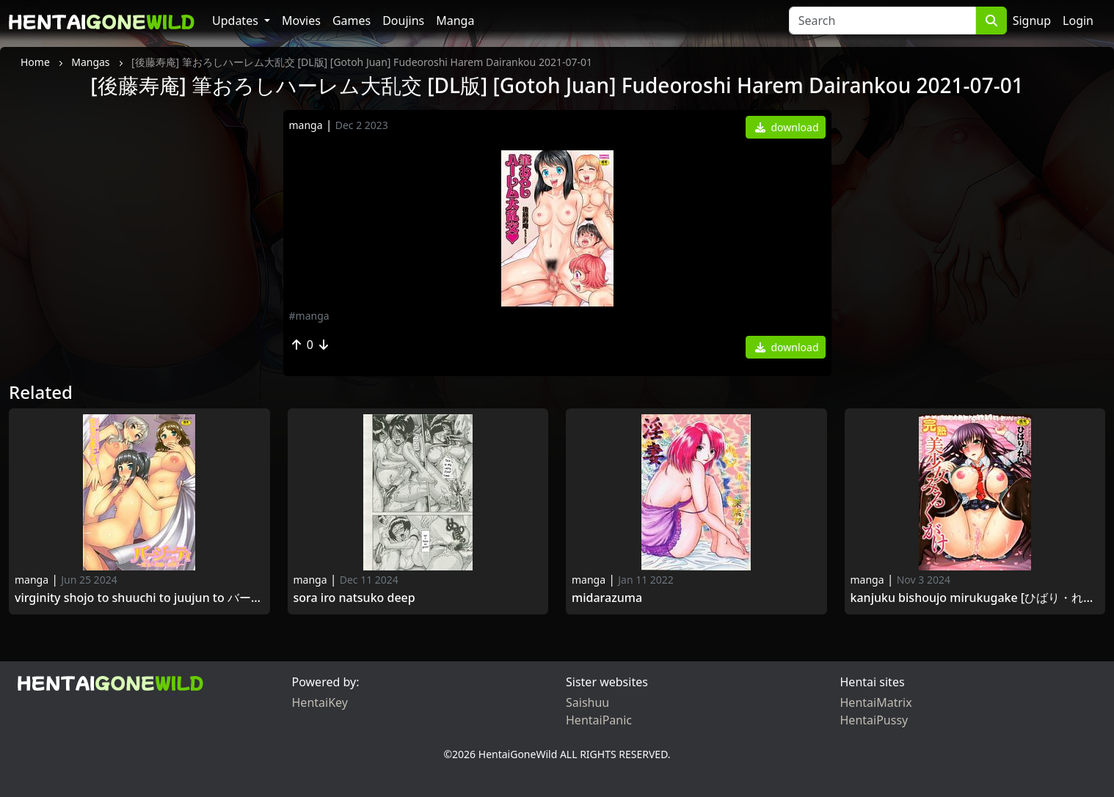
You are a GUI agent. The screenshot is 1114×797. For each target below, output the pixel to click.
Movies (301, 20)
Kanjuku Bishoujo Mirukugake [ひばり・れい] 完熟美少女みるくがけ (975, 598)
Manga (455, 20)
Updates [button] (236, 20)
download (787, 127)
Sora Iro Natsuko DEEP (354, 598)
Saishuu (587, 702)
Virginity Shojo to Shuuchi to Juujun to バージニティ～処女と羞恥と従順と (139, 598)
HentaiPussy (874, 720)
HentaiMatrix (876, 702)
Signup (1032, 20)
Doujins (403, 20)
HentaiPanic (599, 720)
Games (351, 20)
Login (1078, 20)
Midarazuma (607, 598)
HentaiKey (320, 702)
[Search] (882, 20)
